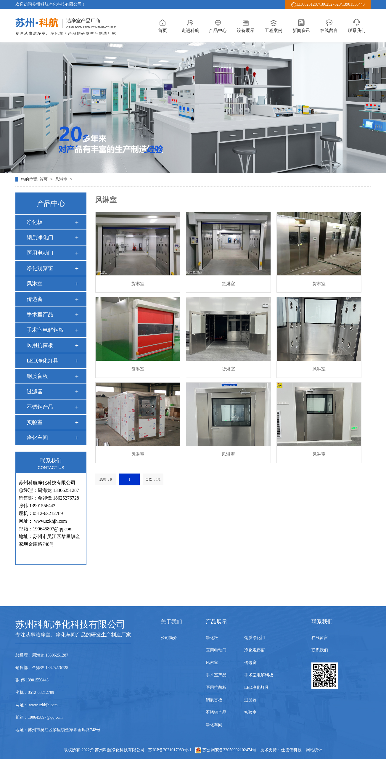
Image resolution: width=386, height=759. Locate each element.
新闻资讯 (301, 25)
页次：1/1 (152, 479)
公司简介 (169, 638)
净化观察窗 (40, 268)
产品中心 (218, 25)
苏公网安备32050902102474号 (226, 750)
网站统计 (314, 750)
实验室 (35, 422)
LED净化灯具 (42, 361)
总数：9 (105, 479)
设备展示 (246, 25)
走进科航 (190, 25)
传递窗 (35, 299)
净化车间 (37, 438)
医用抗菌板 (40, 345)
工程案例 (273, 25)
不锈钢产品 (40, 407)
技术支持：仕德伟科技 (281, 750)
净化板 (35, 222)
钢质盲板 (37, 376)
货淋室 (137, 283)
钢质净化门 (40, 237)
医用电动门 (40, 253)
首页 (162, 25)
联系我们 (357, 25)
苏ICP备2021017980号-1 (169, 750)
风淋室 (62, 179)
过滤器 (35, 391)
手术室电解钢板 (45, 330)
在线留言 (329, 25)
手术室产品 (40, 314)
